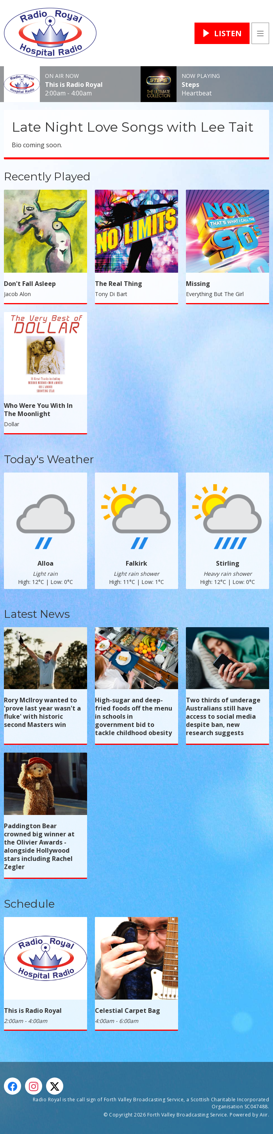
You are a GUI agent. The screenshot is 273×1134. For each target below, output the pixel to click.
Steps (190, 84)
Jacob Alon (17, 294)
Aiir (264, 1114)
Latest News (37, 614)
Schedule (29, 903)
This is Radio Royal (74, 84)
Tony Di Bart (111, 294)
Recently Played (47, 176)
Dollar (11, 424)
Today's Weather (49, 459)
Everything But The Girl (215, 294)
